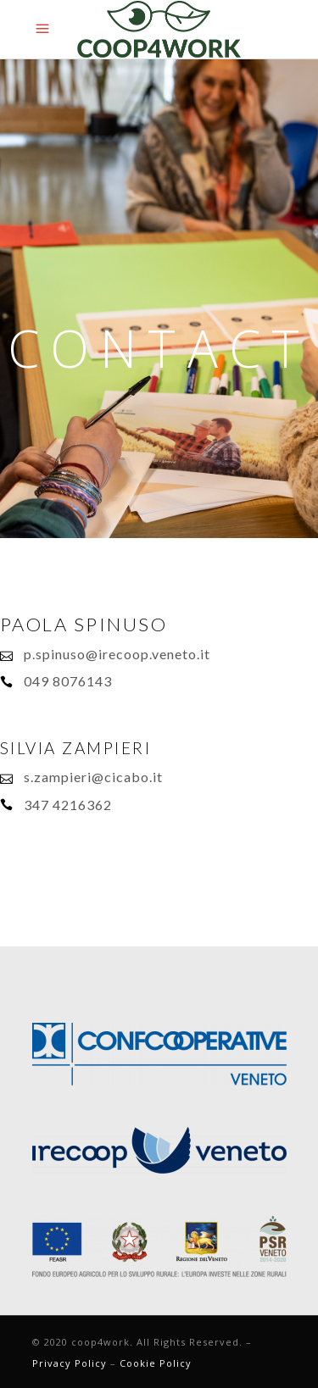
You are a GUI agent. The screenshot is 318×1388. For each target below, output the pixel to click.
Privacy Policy (69, 1363)
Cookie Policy (156, 1363)
